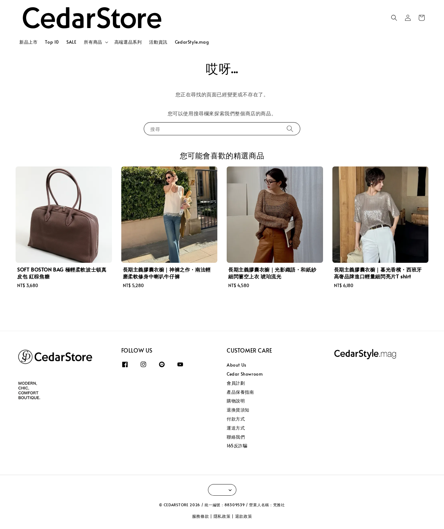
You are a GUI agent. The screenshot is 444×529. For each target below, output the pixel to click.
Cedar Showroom (245, 374)
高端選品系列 (128, 42)
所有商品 (93, 42)
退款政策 (243, 516)
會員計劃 (236, 383)
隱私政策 (222, 516)
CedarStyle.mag (192, 42)
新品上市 (28, 42)
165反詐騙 (237, 446)
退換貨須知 (238, 410)
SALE (71, 42)
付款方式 (236, 419)
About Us (236, 365)
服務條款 (200, 516)
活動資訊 (158, 42)
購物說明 (236, 401)
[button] (394, 18)
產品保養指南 (240, 392)
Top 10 (52, 42)
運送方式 (236, 428)
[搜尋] (290, 129)
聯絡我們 (236, 437)
